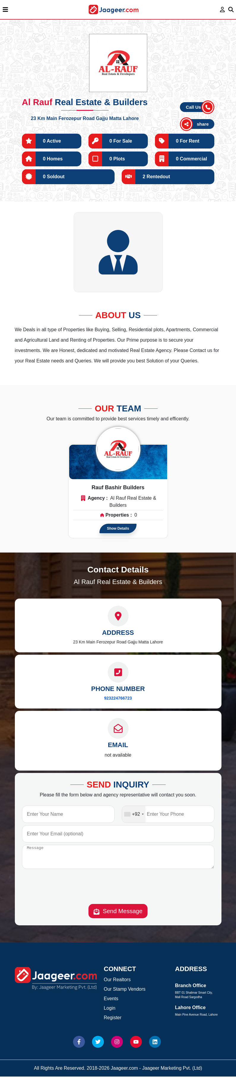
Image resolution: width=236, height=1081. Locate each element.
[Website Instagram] (117, 1046)
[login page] (222, 9)
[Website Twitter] (98, 1046)
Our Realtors (117, 984)
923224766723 (118, 698)
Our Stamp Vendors (125, 993)
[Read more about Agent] (118, 449)
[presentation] (118, 892)
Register (113, 1022)
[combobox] (133, 814)
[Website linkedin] (155, 1046)
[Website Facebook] (79, 1046)
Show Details (118, 528)
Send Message (118, 915)
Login (109, 1012)
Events (111, 1003)
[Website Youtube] (136, 1046)
